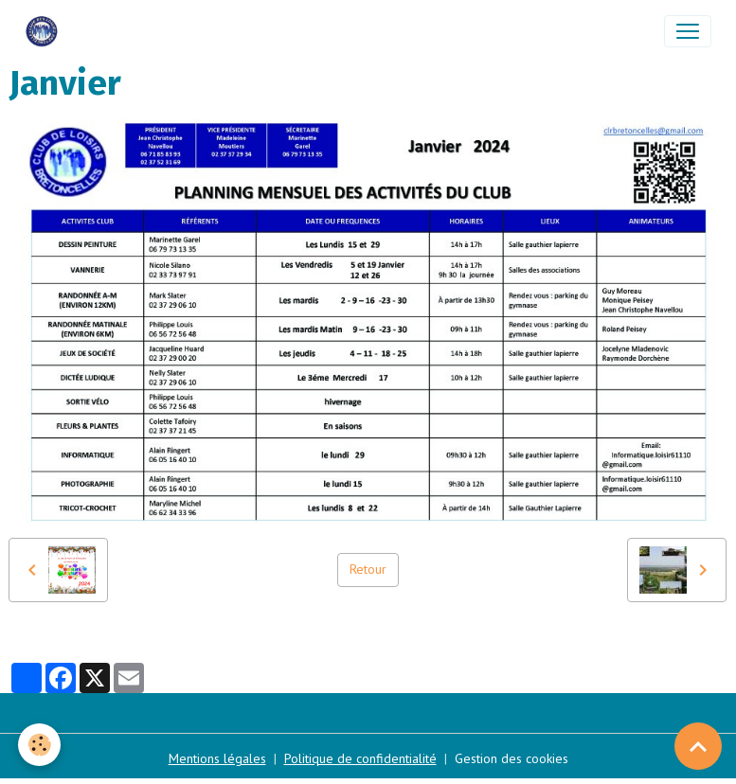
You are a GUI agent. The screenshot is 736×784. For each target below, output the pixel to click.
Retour (368, 569)
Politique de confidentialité (360, 758)
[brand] (45, 31)
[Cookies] (40, 744)
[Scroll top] (698, 746)
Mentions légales (217, 758)
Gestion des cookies (511, 758)
